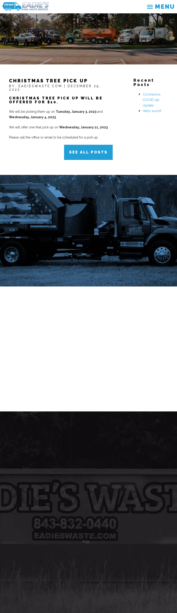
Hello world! (152, 111)
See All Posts (88, 152)
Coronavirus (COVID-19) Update (152, 100)
